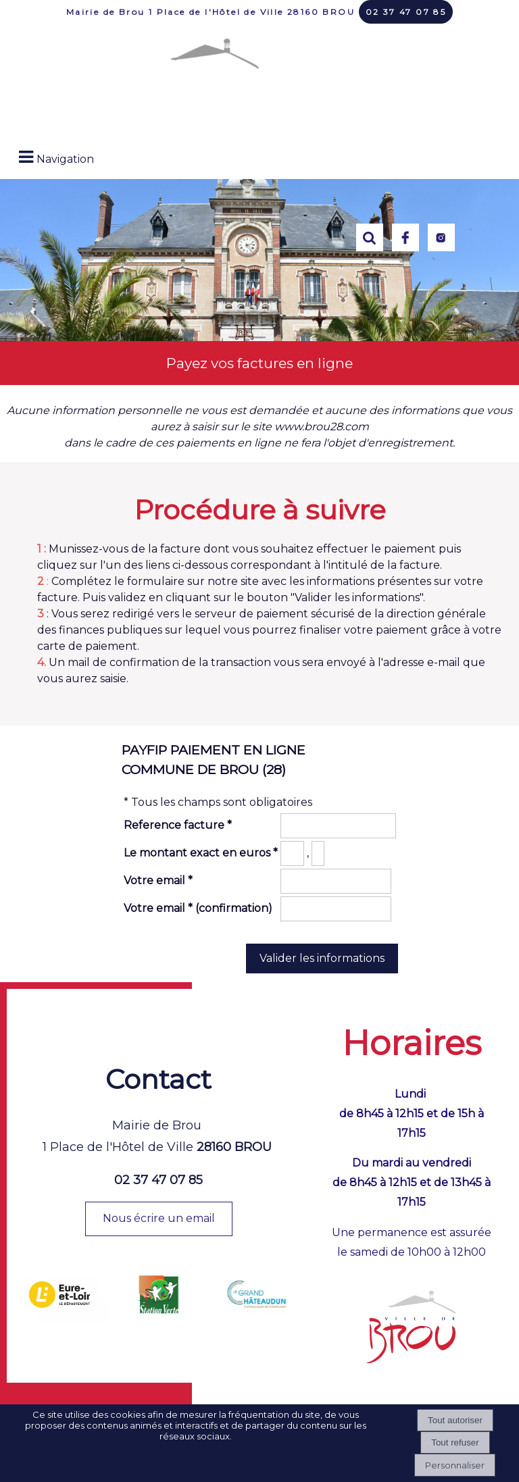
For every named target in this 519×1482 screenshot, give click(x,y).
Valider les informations (322, 958)
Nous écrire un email (159, 1218)
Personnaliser (455, 1465)
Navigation (65, 159)
